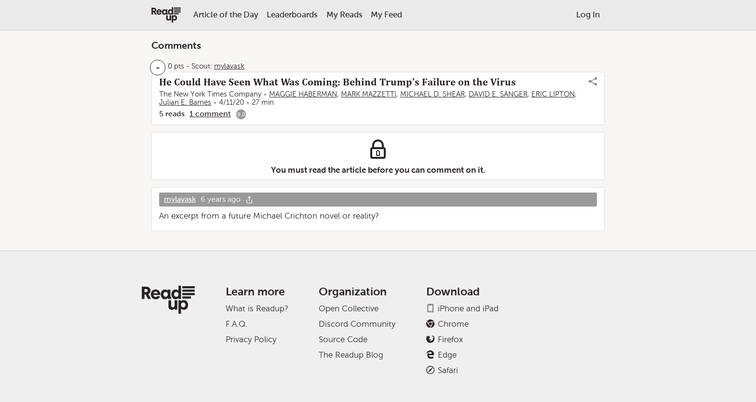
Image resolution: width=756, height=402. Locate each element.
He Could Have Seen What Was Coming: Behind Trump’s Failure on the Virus (337, 82)
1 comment (210, 114)
